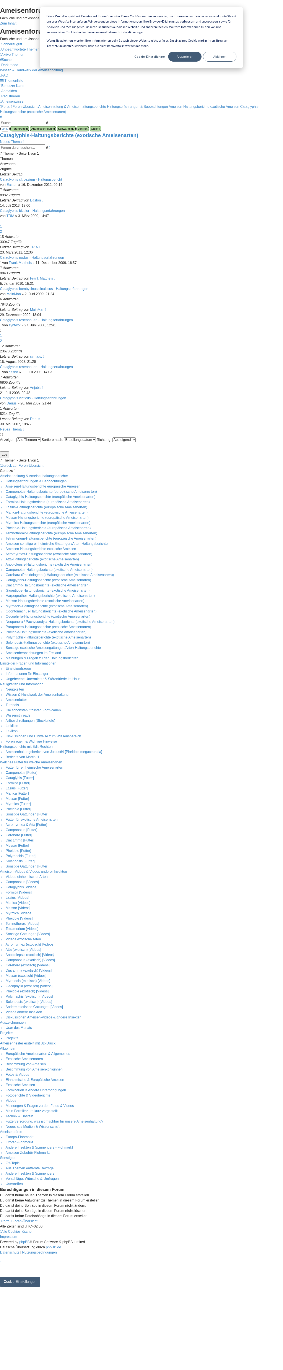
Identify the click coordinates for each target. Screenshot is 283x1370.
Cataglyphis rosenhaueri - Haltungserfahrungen (36, 320)
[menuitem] (19, 49)
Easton (12, 185)
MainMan (14, 294)
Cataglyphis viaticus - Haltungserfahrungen (33, 398)
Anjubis (35, 388)
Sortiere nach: (69, 440)
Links (5, 128)
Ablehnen (219, 56)
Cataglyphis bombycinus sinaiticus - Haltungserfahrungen (44, 289)
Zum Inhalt (8, 23)
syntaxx (15, 325)
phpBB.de (53, 1247)
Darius (11, 403)
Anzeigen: (20, 440)
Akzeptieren (185, 56)
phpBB (24, 1242)
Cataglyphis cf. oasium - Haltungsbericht (31, 179)
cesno (13, 372)
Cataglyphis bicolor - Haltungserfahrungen (32, 211)
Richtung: (116, 440)
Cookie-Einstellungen (150, 56)
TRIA (10, 216)
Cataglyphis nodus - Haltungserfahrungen (32, 257)
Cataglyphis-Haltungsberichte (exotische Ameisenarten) (69, 135)
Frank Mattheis (20, 263)
